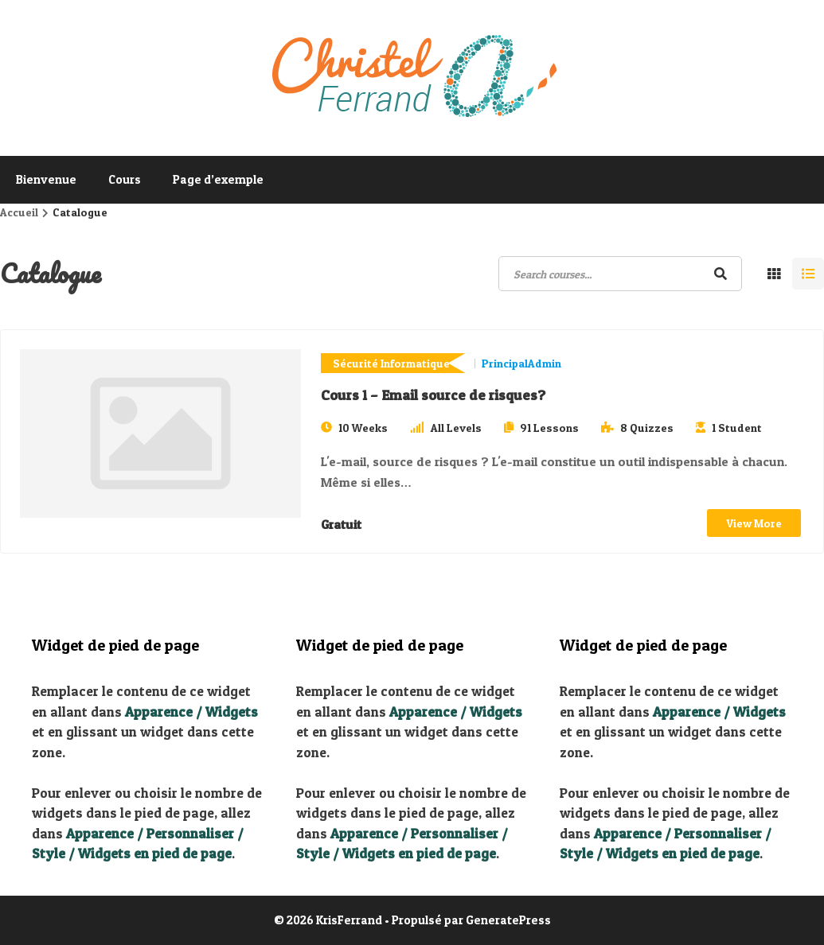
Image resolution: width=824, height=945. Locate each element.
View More (754, 523)
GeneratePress (508, 920)
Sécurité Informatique (391, 363)
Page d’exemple (218, 179)
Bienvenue (46, 179)
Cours (124, 179)
